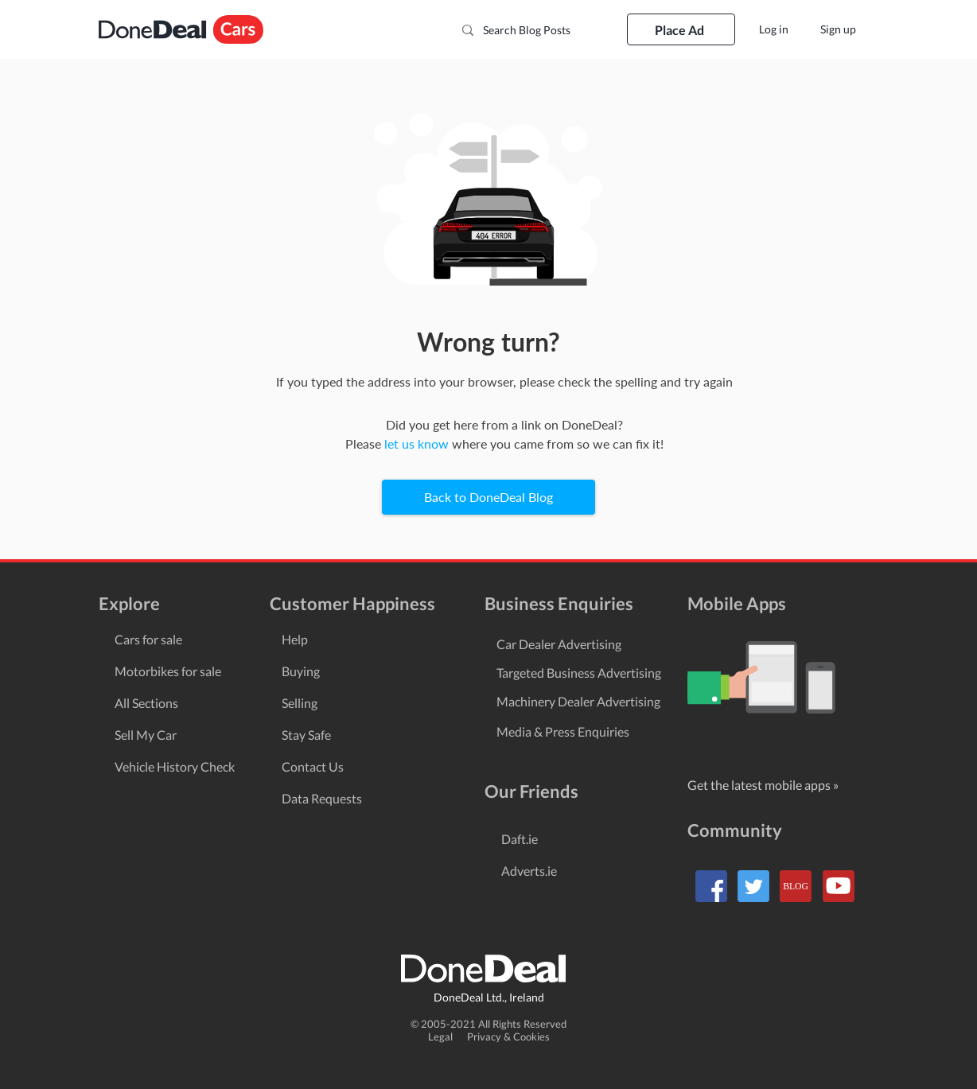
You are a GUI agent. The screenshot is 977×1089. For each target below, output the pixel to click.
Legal (446, 1036)
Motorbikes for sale (168, 671)
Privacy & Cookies (508, 1036)
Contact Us (313, 766)
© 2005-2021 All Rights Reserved (488, 1023)
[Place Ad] (681, 29)
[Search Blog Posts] (530, 30)
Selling (299, 702)
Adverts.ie (529, 870)
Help (295, 639)
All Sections (146, 702)
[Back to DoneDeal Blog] (488, 497)
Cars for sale (148, 639)
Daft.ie (519, 838)
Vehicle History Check (175, 766)
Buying (301, 671)
